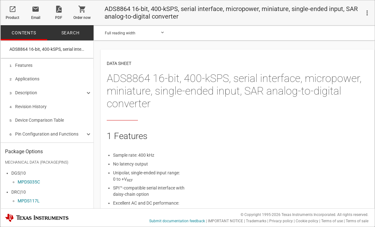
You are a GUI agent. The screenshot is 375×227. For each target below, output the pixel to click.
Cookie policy (307, 221)
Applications (24, 78)
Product (12, 17)
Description (23, 91)
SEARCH (70, 32)
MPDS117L (29, 199)
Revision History (28, 104)
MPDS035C (29, 180)
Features (20, 65)
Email (35, 17)
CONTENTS (24, 32)
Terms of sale (357, 221)
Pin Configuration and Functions (43, 130)
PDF (58, 17)
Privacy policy (281, 221)
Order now (82, 17)
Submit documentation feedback (177, 221)
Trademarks (256, 221)
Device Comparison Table (36, 117)
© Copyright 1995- (261, 214)
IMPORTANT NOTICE (225, 221)
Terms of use (332, 221)
